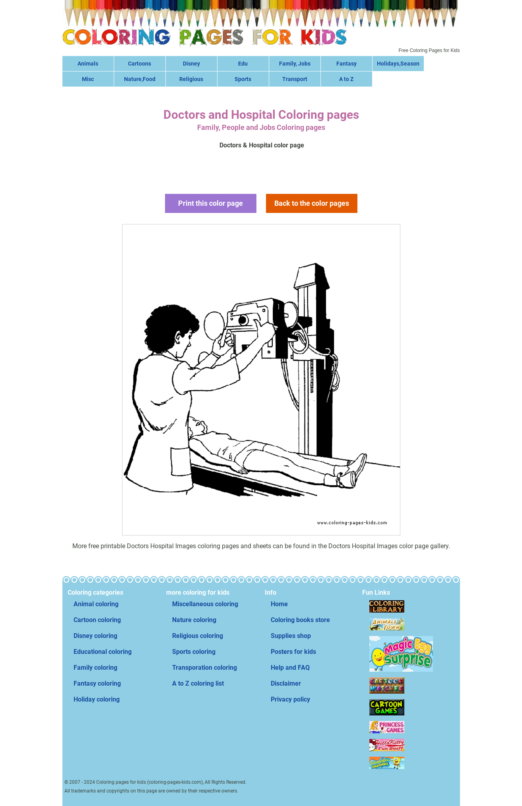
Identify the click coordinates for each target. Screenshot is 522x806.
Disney (191, 63)
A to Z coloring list (198, 683)
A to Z (346, 79)
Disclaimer (286, 683)
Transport (294, 79)
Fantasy (346, 63)
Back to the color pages (311, 203)
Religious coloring (197, 636)
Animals (88, 63)
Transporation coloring (204, 667)
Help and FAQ (290, 667)
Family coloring (95, 667)
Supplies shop (291, 636)
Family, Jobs (294, 63)
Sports (243, 79)
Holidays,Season (398, 63)
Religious (191, 79)
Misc (88, 79)
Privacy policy (290, 699)
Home (279, 604)
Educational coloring (103, 651)
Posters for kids (293, 651)
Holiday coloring (97, 699)
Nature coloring (194, 620)
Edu (243, 63)
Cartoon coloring (97, 620)
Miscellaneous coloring (205, 604)
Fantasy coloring (97, 683)
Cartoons (139, 63)
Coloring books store (300, 620)
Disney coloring (95, 636)
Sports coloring (193, 651)
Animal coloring (96, 604)
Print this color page (210, 203)
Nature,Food (139, 79)
